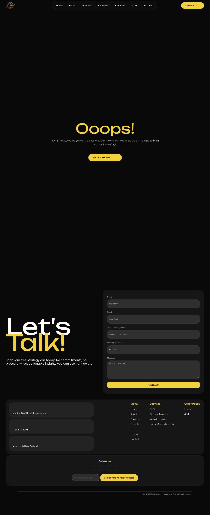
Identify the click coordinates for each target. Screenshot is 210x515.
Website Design (158, 419)
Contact (135, 438)
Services (135, 419)
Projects (135, 424)
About (134, 414)
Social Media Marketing (162, 424)
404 (186, 414)
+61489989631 (21, 429)
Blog (133, 429)
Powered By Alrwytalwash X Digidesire (177, 494)
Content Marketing (159, 414)
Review (134, 434)
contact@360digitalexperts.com (29, 412)
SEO (152, 409)
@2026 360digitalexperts (152, 494)
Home (134, 409)
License (188, 409)
